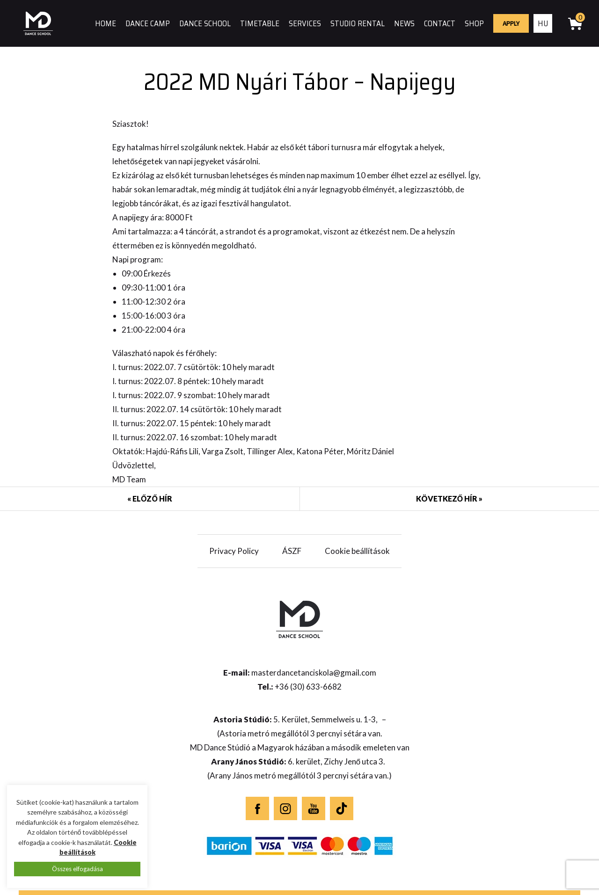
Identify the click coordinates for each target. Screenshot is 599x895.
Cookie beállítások (357, 551)
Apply (511, 23)
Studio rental (357, 23)
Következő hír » (449, 498)
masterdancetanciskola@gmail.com (313, 672)
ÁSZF (291, 551)
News (404, 23)
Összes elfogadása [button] (77, 869)
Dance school (205, 23)
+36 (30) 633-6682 (308, 686)
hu (543, 23)
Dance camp (147, 23)
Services (305, 23)
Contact (439, 23)
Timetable (259, 23)
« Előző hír (149, 498)
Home (105, 23)
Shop (474, 23)
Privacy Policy (234, 551)
